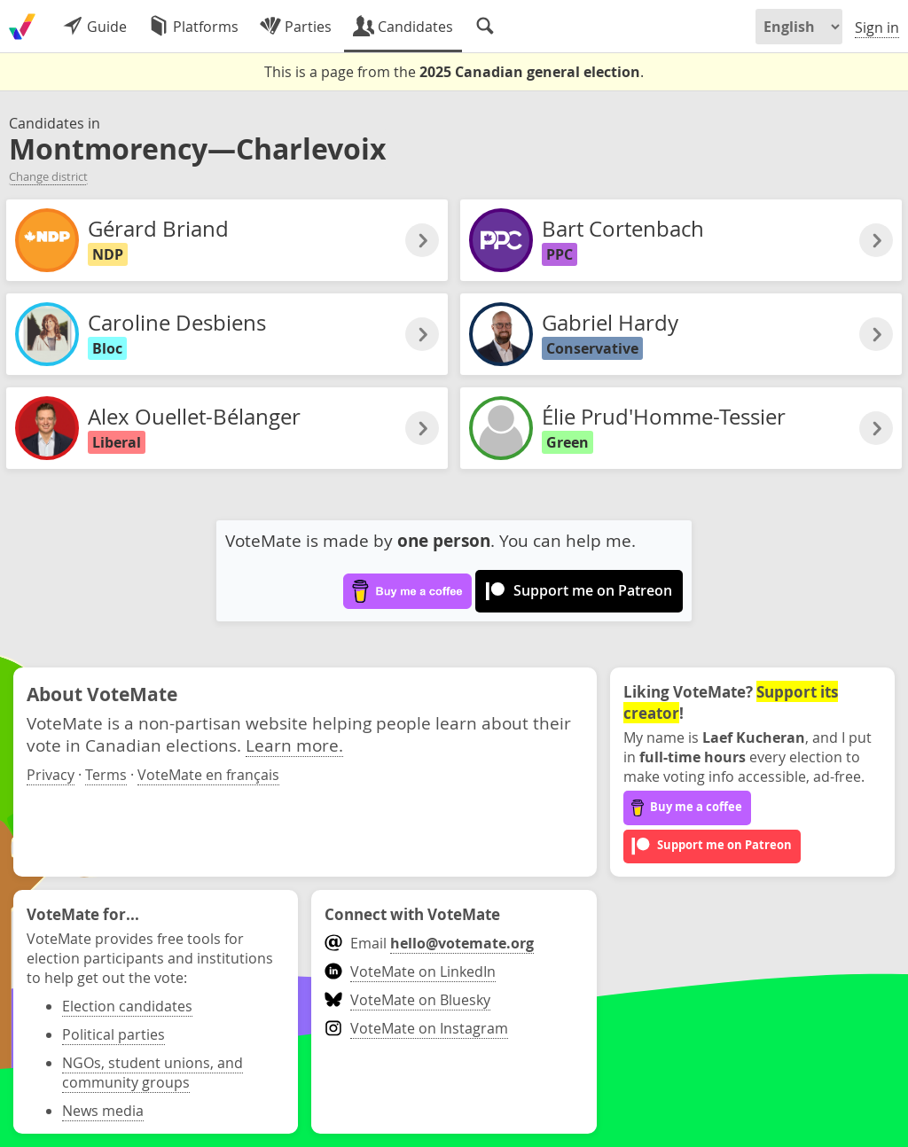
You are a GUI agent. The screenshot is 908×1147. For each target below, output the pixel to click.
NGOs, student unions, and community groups (152, 1072)
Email (429, 943)
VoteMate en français (208, 774)
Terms (106, 774)
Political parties (113, 1034)
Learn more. (294, 745)
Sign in (877, 27)
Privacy (50, 774)
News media (103, 1110)
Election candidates (127, 1006)
